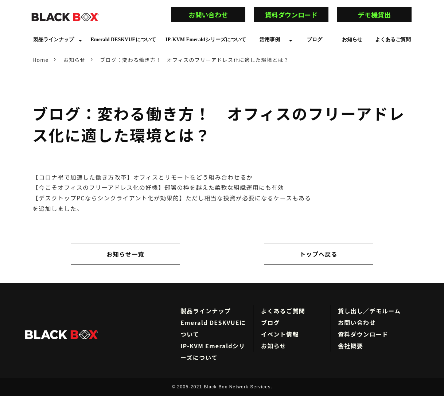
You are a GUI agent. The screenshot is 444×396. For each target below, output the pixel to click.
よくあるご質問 (393, 39)
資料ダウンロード (291, 14)
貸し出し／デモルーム (369, 310)
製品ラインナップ (53, 39)
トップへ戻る (319, 254)
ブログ (314, 39)
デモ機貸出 (384, 14)
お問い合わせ (214, 14)
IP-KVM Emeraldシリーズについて (205, 39)
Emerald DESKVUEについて (123, 39)
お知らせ (352, 39)
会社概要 (350, 345)
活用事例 (270, 39)
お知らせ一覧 (125, 254)
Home (40, 59)
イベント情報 (280, 334)
